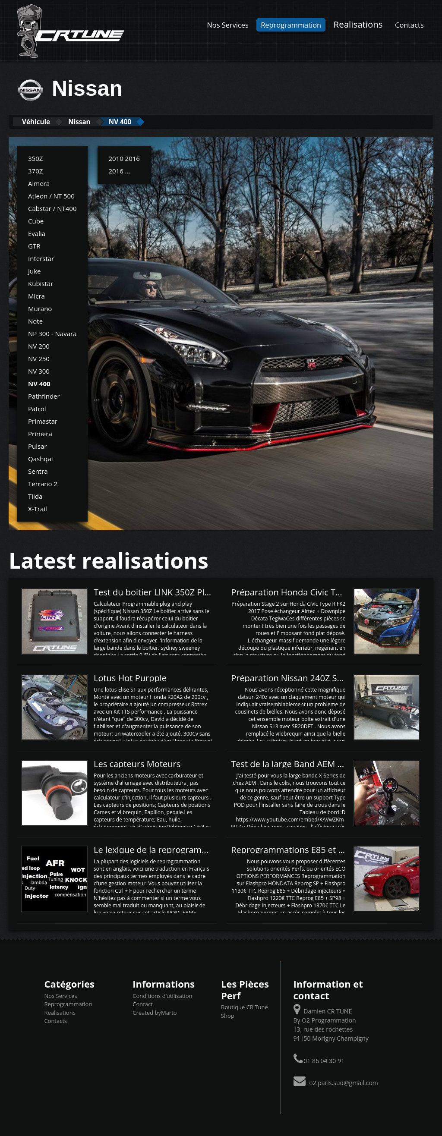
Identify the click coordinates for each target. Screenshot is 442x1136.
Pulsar (37, 445)
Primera (40, 433)
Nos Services (228, 25)
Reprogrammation (291, 25)
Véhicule (41, 121)
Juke (34, 270)
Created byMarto (155, 1012)
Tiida (35, 495)
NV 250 (39, 358)
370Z (35, 170)
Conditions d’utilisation (162, 995)
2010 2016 (124, 158)
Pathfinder (44, 395)
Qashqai (40, 458)
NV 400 (146, 121)
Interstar (41, 258)
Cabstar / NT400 (52, 208)
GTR (34, 245)
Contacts (409, 25)
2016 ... (119, 170)
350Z (35, 158)
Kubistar (40, 283)
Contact (143, 1003)
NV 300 (39, 370)
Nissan (95, 121)
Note (35, 320)
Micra (36, 295)
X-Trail (37, 508)
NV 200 (39, 345)
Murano (40, 308)
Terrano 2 (42, 483)
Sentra (38, 470)
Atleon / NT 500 (51, 195)
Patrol (37, 408)
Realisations (358, 24)
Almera (39, 183)
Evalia (36, 233)
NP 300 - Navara (52, 333)
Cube (36, 220)
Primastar (42, 420)
